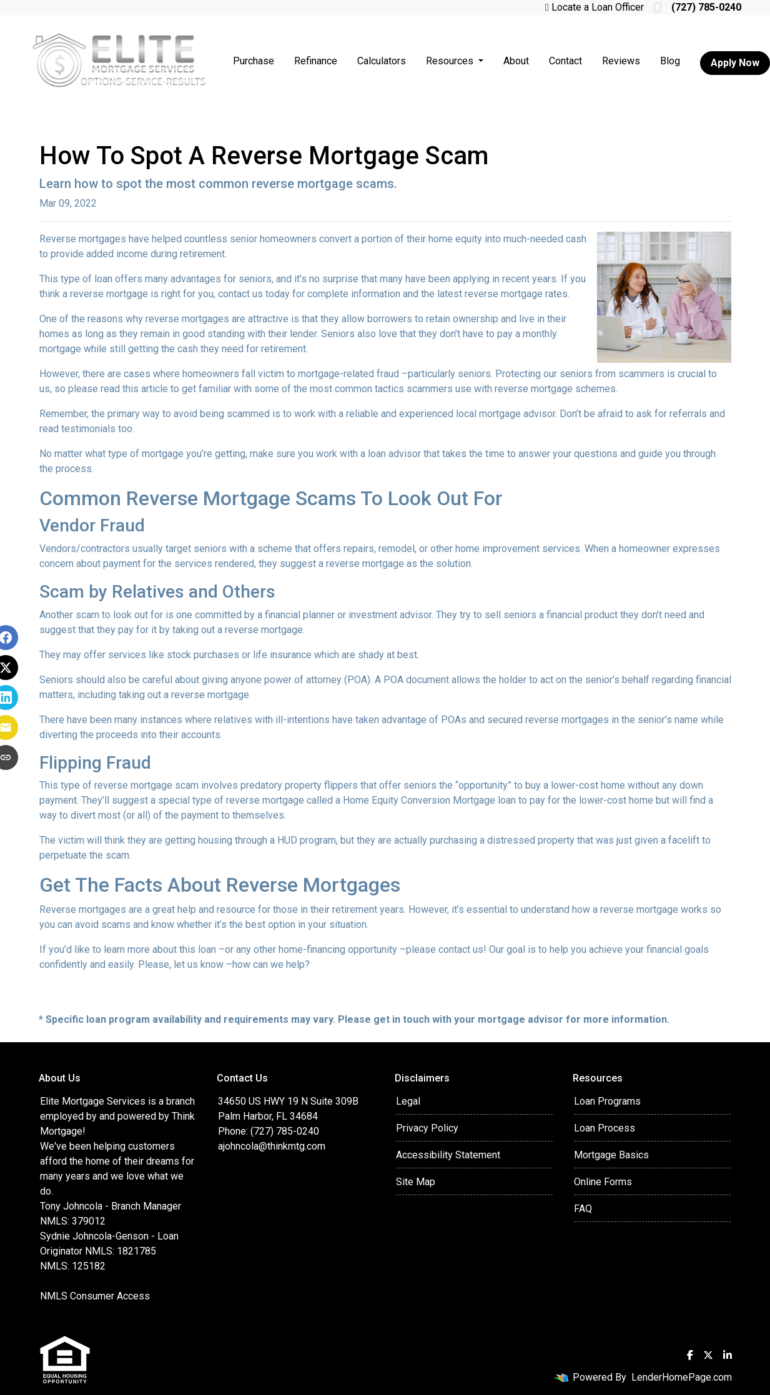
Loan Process (604, 1128)
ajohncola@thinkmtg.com (271, 1146)
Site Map (415, 1182)
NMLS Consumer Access (95, 1296)
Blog (670, 61)
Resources (451, 61)
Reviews (621, 61)
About (516, 61)
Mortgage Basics (611, 1155)
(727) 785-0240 (697, 7)
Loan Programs (607, 1101)
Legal (408, 1101)
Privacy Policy (427, 1128)
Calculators (381, 61)
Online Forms (603, 1182)
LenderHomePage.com (681, 1377)
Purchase (253, 61)
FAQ (583, 1209)
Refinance (315, 61)
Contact (565, 61)
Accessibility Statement (448, 1155)
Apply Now (735, 63)
